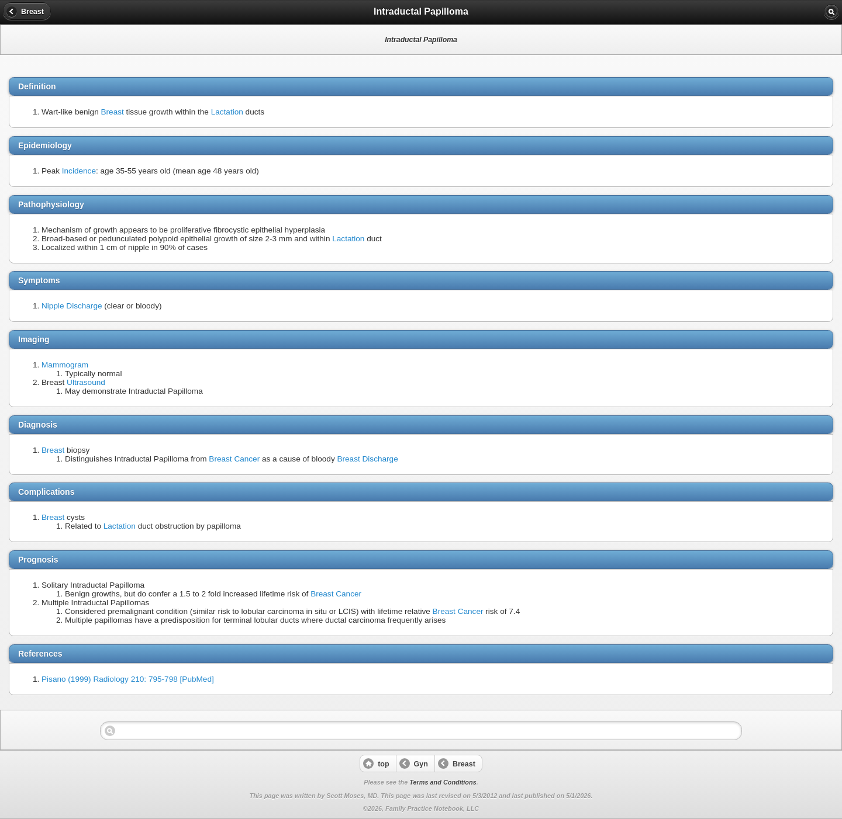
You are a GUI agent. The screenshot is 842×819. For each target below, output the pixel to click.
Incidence (79, 170)
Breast (112, 111)
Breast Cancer (234, 458)
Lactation (227, 111)
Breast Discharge (367, 458)
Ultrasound (86, 382)
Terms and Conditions (442, 782)
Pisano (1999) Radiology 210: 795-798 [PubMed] (128, 679)
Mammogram (65, 364)
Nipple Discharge (72, 305)
